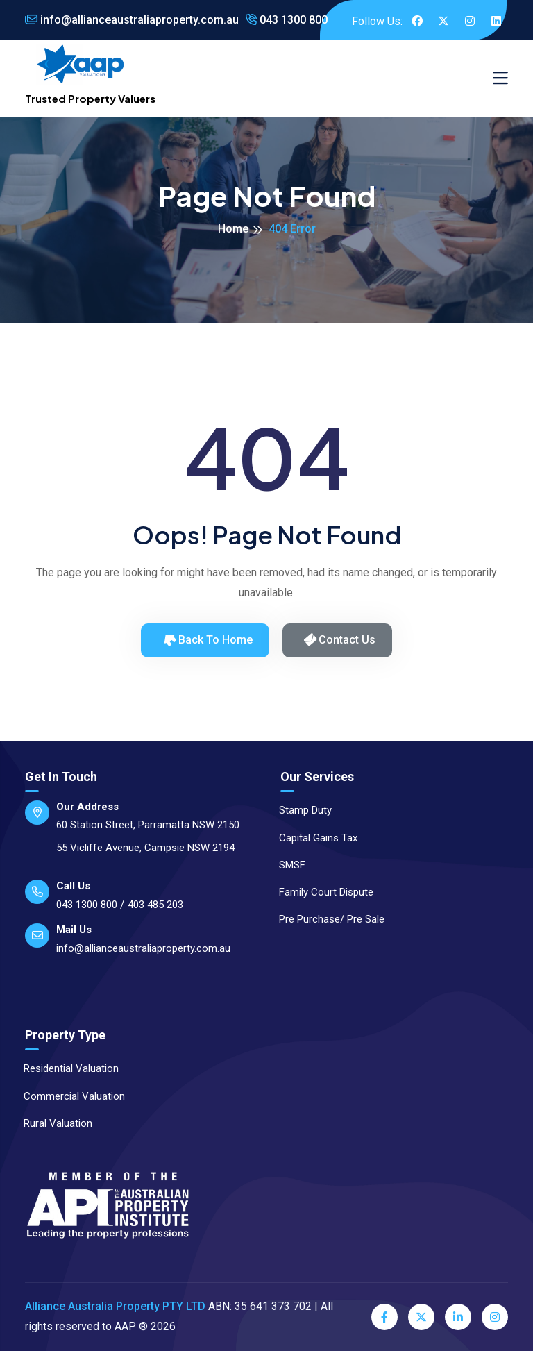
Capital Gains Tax (311, 838)
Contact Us (339, 640)
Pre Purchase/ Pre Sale (325, 919)
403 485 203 (155, 904)
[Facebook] (384, 1317)
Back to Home (207, 639)
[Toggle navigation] (500, 78)
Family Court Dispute (319, 892)
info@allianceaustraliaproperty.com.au (132, 19)
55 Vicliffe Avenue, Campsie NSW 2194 (145, 847)
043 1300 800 (287, 19)
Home (233, 228)
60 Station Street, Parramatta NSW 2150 (147, 825)
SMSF (285, 865)
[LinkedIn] (458, 1317)
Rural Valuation (51, 1123)
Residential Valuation (65, 1068)
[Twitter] (421, 1317)
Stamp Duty (299, 810)
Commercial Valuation (68, 1096)
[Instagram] (495, 1317)
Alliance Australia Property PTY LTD (115, 1306)
